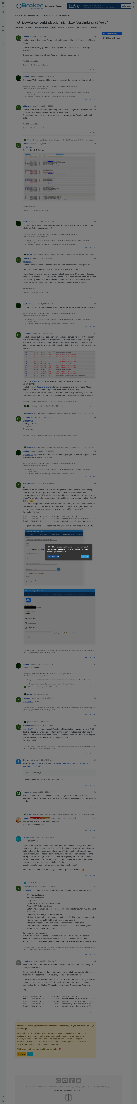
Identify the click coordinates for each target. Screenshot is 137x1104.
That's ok (85, 556)
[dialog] (68, 552)
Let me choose (53, 556)
